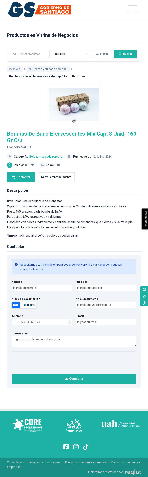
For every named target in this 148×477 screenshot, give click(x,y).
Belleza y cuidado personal (46, 161)
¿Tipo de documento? (26, 303)
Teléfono (17, 320)
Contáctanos (15, 462)
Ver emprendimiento (56, 181)
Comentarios (20, 337)
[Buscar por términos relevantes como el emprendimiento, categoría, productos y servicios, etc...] (30, 54)
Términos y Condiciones (44, 462)
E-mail (80, 320)
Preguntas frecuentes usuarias (85, 462)
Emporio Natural (19, 151)
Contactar (21, 181)
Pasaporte (28, 309)
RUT (15, 309)
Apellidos (82, 286)
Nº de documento (87, 303)
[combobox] (16, 326)
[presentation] (74, 366)
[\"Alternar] (132, 9)
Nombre (17, 286)
